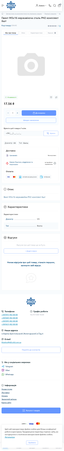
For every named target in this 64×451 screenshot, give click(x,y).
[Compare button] (56, 97)
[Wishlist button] (51, 97)
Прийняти (32, 442)
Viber (6, 370)
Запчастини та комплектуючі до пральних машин (24, 13)
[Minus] (8, 113)
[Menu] (3, 5)
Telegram (7, 366)
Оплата (5, 396)
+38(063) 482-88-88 (10, 324)
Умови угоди (7, 389)
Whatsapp (8, 374)
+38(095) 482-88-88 (10, 315)
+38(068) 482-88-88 (10, 318)
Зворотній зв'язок (9, 399)
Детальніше (10, 437)
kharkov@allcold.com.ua (11, 342)
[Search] (54, 5)
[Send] (51, 133)
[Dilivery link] (55, 163)
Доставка (5, 393)
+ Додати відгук (31, 251)
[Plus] (17, 113)
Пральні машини (50, 13)
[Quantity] (12, 113)
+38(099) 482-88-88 (10, 321)
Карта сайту (6, 403)
